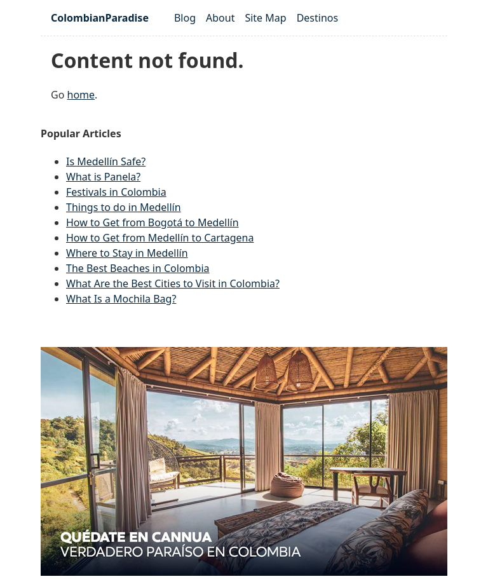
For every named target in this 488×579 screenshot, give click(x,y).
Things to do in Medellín (123, 207)
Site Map (265, 18)
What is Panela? (103, 177)
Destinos (318, 18)
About (220, 18)
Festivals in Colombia (116, 192)
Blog (185, 18)
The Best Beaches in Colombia (138, 268)
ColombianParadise (100, 18)
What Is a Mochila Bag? (121, 299)
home (81, 95)
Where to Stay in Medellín (127, 253)
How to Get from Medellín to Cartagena (160, 238)
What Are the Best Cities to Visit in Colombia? (173, 283)
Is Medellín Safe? (106, 161)
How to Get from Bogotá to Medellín (152, 222)
